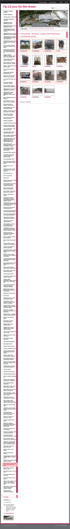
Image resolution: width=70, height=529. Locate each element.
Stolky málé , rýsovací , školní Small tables (9, 321)
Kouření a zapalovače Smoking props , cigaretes (9, 356)
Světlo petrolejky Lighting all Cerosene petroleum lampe (10, 211)
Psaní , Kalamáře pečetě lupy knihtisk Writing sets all (10, 136)
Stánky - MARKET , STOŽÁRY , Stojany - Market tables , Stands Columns (10, 55)
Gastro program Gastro (9, 273)
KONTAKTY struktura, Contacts (8, 12)
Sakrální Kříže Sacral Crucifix (10, 123)
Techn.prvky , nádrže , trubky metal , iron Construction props (10, 464)
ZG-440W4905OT (24, 66)
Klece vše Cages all (8, 175)
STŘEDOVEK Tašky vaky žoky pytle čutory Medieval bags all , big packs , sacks (9, 229)
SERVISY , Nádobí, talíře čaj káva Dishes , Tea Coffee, (10, 111)
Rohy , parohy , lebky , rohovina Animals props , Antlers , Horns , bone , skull (10, 401)
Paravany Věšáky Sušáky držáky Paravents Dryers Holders (9, 351)
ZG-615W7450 (23, 96)
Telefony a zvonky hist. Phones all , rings (9, 417)
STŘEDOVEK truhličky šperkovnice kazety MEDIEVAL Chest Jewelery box (9, 94)
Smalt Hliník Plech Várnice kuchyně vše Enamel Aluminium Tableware (9, 285)
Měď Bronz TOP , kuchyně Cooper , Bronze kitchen (9, 76)
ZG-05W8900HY (35, 50)
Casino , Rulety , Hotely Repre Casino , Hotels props (10, 439)
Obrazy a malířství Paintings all (10, 377)
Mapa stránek (53, 2)
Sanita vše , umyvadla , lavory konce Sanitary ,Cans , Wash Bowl (10, 310)
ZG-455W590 (59, 66)
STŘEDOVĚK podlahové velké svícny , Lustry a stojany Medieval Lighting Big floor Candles (9, 199)
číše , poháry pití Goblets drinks (9, 70)
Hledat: (52, 8)
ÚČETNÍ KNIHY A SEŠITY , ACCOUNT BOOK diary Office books (9, 149)
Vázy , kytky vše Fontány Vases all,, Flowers (9, 118)
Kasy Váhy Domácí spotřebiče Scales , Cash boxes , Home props (9, 413)
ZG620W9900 (35, 96)
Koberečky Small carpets (9, 371)
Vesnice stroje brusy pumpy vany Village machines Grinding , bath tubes (10, 184)
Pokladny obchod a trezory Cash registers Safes (9, 298)
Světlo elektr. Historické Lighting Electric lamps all (9, 218)
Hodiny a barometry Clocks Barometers (9, 335)
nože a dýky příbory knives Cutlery (9, 478)
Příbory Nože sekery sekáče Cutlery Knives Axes (10, 271)
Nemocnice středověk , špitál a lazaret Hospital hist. (10, 432)
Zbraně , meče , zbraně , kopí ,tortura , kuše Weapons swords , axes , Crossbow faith (10, 483)
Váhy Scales (6, 295)
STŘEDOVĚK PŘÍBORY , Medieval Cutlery (9, 73)
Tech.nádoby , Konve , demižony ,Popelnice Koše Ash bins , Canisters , (9, 302)
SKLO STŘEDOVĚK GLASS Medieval (9, 98)
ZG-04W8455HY (23, 50)
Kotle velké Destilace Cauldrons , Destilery (8, 83)
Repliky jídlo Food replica (9, 293)
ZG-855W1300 (23, 81)
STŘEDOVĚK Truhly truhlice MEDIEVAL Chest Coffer (10, 89)
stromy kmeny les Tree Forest (8, 166)
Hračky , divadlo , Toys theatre (8, 450)
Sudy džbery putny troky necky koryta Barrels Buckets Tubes (9, 155)
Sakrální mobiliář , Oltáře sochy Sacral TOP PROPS (9, 126)
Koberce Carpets (7, 369)
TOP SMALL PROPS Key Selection (9, 20)
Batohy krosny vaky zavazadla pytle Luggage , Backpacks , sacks (9, 233)
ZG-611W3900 (48, 81)
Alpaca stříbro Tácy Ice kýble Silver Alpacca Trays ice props (10, 263)
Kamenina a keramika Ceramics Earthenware (8, 115)
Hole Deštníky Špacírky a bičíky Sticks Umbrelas (9, 359)
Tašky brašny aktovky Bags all (9, 241)
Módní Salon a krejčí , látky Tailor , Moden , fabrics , (9, 387)
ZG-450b (34, 66)
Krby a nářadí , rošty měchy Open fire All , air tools (10, 192)
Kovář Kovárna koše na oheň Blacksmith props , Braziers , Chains (10, 251)
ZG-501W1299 (35, 81)
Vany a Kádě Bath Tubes (9, 159)
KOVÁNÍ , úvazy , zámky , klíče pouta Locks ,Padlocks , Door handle (10, 255)
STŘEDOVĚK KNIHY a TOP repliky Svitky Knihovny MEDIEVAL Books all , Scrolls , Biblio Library (9, 140)
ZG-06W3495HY (48, 50)
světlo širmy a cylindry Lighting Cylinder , (8, 221)
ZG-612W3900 (60, 81)
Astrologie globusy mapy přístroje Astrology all (9, 132)
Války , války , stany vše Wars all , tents (9, 468)
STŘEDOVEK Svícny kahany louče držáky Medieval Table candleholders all (10, 204)
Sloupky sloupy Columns (9, 346)
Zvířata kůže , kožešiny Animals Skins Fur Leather (9, 398)
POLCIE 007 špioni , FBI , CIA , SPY (10, 472)
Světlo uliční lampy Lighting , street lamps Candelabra (10, 214)
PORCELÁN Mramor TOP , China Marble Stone (9, 108)
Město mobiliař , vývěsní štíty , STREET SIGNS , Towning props (10, 456)
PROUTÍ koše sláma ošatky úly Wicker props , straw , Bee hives (9, 170)
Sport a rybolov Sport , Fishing (8, 453)
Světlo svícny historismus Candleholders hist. (9, 208)
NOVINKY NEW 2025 (8, 14)
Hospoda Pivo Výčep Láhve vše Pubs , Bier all (9, 277)
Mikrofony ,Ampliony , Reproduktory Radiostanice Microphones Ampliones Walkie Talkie (9, 425)
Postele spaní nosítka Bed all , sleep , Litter (10, 332)
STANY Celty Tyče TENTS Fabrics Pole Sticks (9, 60)
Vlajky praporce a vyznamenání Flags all (8, 491)
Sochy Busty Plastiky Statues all (8, 339)
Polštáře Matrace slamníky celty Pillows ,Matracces (9, 367)
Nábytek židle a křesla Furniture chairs (8, 325)
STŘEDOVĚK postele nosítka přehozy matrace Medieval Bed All (10, 42)
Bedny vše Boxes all (8, 173)
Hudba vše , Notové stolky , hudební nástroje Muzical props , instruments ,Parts (9, 442)
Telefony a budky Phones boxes (9, 420)
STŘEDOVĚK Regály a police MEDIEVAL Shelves (10, 26)
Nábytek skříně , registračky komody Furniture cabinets (10, 315)
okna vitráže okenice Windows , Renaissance (9, 105)
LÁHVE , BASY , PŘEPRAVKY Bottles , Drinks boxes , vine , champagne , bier (10, 281)
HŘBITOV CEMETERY (8, 120)
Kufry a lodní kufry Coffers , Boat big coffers (10, 237)
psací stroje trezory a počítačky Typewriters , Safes (10, 436)
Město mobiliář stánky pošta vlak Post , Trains (10, 461)
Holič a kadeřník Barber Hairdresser (9, 383)
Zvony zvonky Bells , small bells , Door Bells (9, 129)
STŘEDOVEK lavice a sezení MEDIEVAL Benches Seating (10, 34)
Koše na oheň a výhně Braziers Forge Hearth (8, 188)
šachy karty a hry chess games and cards (9, 447)
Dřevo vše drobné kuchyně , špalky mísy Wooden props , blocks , (10, 162)
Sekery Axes (6, 177)
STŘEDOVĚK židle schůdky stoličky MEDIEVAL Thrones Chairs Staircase (10, 37)
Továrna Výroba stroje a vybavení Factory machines (9, 244)
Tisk (67, 2)
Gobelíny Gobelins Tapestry (10, 373)
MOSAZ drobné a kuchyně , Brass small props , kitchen (9, 63)
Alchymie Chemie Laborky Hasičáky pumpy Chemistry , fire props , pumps (10, 306)
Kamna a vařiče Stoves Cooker (9, 195)
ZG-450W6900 (48, 66)
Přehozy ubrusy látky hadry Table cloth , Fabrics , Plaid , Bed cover (10, 362)
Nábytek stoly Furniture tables (9, 318)
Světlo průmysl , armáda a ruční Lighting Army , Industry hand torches (9, 224)
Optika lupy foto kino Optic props (9, 405)
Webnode (65, 525)
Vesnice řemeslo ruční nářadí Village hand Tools (10, 181)
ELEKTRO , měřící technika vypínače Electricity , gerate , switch (10, 409)
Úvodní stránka (24, 28)
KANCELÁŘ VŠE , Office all (9, 152)
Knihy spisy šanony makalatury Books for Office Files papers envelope (10, 144)
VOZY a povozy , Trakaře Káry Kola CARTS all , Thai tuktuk (9, 46)
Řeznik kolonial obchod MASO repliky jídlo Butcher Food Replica (9, 290)
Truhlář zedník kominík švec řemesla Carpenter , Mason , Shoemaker (10, 259)
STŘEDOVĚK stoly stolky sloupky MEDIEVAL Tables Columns (9, 30)
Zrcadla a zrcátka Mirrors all (10, 348)
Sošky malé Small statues (9, 341)
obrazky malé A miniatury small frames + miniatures (9, 380)
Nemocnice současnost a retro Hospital (9, 429)
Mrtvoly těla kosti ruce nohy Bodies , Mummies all (10, 390)
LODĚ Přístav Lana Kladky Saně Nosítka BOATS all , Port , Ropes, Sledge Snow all (9, 51)
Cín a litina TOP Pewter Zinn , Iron (10, 80)
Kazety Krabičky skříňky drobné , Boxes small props (10, 86)
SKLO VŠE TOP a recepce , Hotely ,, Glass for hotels (9, 101)
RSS (61, 2)
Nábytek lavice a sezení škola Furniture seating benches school (9, 328)
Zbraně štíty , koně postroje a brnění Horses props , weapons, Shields (10, 487)
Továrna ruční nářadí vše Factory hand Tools (9, 247)
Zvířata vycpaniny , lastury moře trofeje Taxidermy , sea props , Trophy (10, 393)
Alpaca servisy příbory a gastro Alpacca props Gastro (10, 268)
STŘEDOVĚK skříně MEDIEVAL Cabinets (8, 23)
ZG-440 (58, 50)
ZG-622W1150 (48, 96)
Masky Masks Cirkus (8, 343)
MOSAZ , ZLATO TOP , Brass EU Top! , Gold (10, 66)
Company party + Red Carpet (10, 16)
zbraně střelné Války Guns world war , (9, 475)
